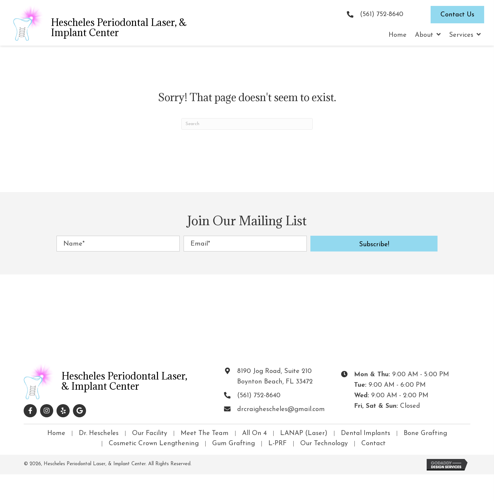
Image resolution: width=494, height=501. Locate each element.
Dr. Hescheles (99, 433)
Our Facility (149, 433)
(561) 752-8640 (381, 14)
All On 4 (254, 433)
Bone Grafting (425, 433)
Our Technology (324, 443)
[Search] (247, 124)
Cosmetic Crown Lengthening (154, 443)
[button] (374, 243)
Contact (373, 443)
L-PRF (277, 443)
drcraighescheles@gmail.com (281, 409)
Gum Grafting (233, 443)
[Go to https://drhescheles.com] (94, 23)
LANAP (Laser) (303, 433)
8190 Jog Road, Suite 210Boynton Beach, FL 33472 (275, 376)
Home (56, 433)
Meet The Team (205, 433)
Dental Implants (365, 433)
